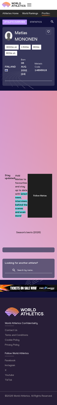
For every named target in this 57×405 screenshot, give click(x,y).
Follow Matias (40, 195)
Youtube (9, 375)
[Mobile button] (29, 5)
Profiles (46, 13)
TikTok (8, 379)
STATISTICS (36, 22)
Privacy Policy (12, 344)
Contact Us (11, 330)
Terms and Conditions (16, 335)
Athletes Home (10, 13)
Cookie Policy (12, 339)
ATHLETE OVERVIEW (14, 22)
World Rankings (30, 13)
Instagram (10, 365)
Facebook (10, 360)
